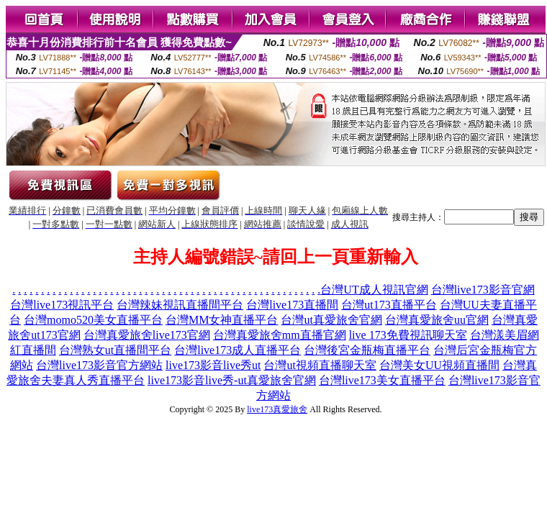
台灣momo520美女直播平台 (93, 320)
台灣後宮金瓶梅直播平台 (367, 350)
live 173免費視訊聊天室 (408, 335)
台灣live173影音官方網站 (99, 365)
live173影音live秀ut (213, 365)
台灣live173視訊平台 (62, 305)
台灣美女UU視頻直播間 (439, 365)
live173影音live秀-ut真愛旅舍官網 (232, 380)
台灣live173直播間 (292, 305)
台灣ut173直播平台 (388, 305)
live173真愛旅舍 (277, 409)
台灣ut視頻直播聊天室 (319, 365)
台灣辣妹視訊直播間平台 (180, 305)
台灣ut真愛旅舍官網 (331, 320)
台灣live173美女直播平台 (382, 380)
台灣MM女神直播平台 (222, 320)
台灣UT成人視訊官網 (374, 289)
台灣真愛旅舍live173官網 (146, 335)
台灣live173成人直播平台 (237, 350)
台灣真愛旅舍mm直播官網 (279, 335)
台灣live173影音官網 (483, 289)
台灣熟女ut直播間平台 (115, 350)
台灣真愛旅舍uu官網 (437, 320)
